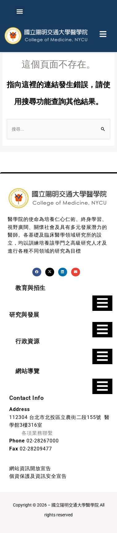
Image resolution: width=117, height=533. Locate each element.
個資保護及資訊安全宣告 (38, 476)
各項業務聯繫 (37, 433)
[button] (20, 11)
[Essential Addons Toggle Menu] (102, 303)
